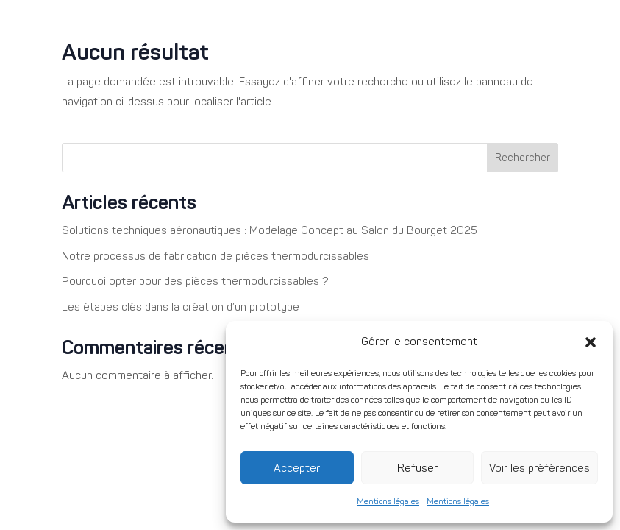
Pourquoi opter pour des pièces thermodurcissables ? (195, 281)
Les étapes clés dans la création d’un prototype (180, 307)
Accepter (297, 468)
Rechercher (522, 158)
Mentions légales (388, 501)
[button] (590, 342)
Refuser (417, 468)
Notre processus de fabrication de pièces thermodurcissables (215, 256)
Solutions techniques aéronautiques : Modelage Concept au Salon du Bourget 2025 (269, 230)
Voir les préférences (539, 468)
